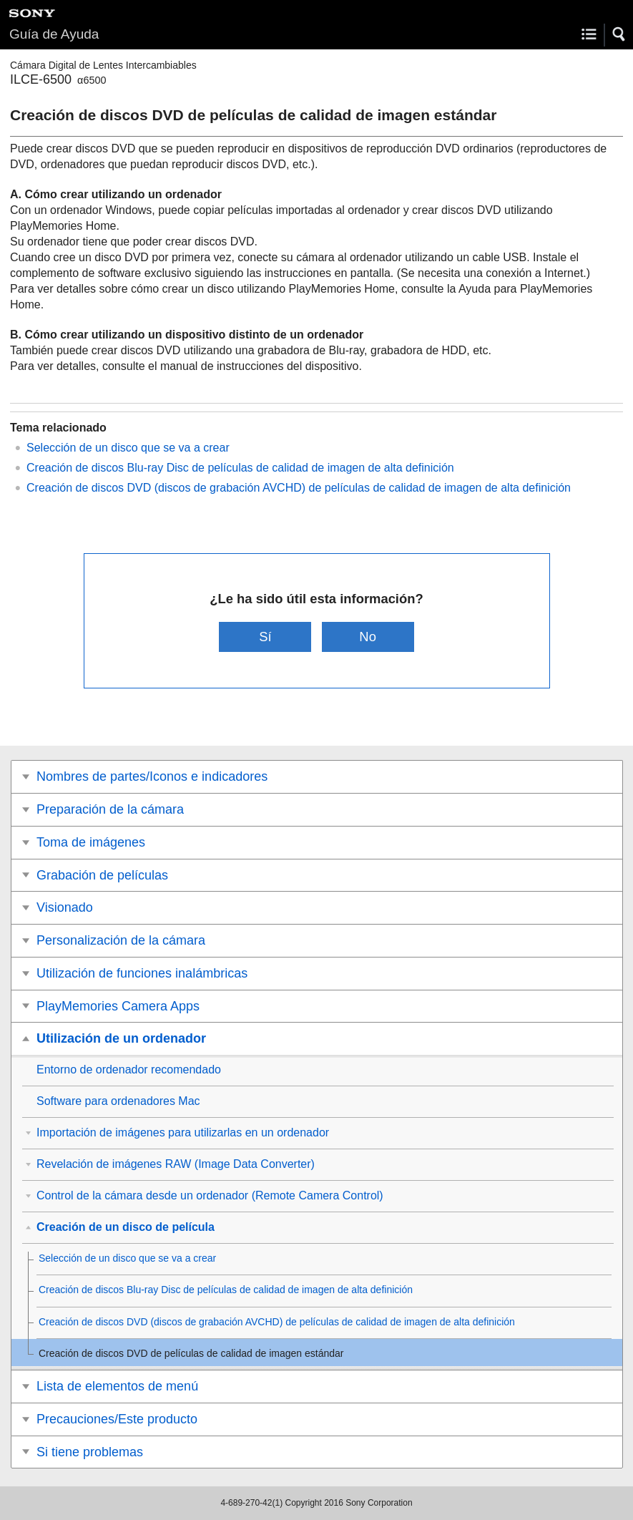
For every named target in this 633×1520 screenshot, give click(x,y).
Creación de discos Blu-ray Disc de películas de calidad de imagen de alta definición (240, 468)
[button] (619, 34)
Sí (265, 636)
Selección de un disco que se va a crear (128, 448)
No (367, 636)
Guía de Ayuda (54, 34)
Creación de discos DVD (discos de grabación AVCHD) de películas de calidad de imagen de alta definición (298, 488)
